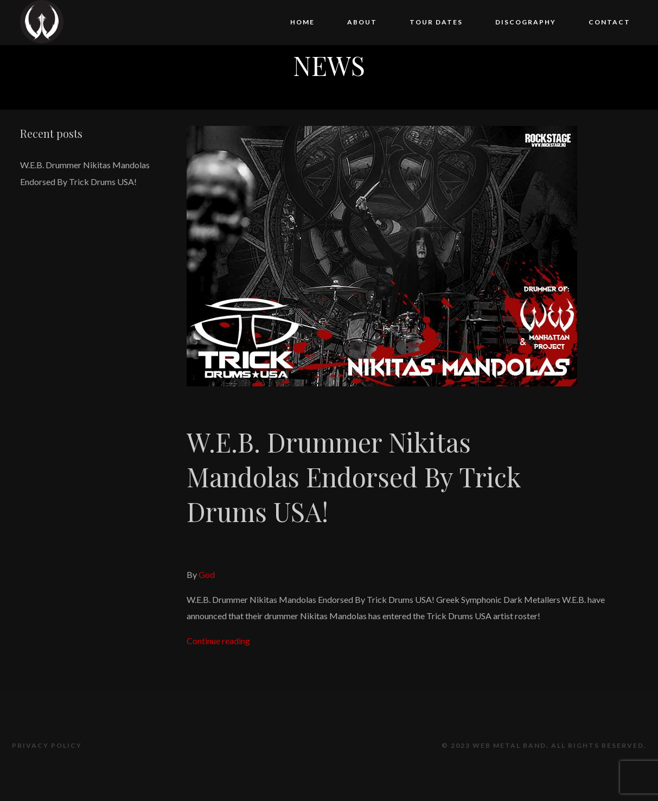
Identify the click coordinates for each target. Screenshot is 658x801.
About (362, 22)
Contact (609, 22)
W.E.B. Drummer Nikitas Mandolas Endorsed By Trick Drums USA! (354, 476)
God (207, 574)
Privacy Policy (47, 745)
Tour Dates (436, 22)
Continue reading (218, 640)
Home (302, 22)
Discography (525, 22)
